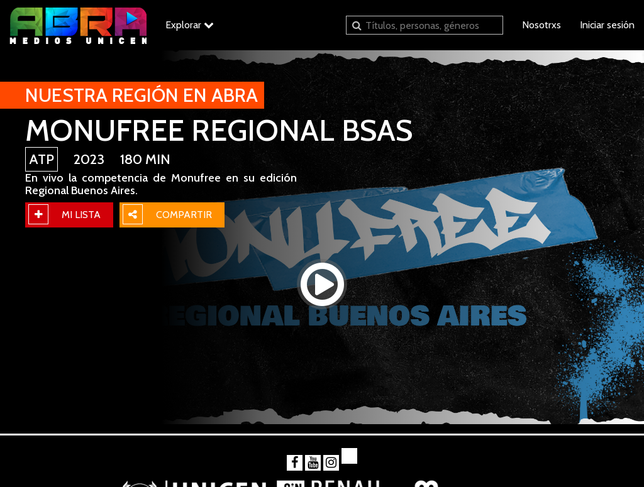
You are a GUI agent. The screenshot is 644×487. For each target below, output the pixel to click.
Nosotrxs (541, 25)
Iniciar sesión (607, 25)
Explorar (189, 25)
